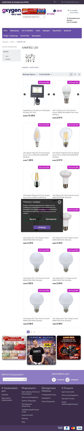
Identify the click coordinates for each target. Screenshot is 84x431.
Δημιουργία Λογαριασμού (7, 399)
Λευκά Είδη (24, 36)
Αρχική (5, 42)
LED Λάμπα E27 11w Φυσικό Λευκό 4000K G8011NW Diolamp (36, 279)
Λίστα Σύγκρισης (48, 401)
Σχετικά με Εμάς (68, 392)
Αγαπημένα (46, 398)
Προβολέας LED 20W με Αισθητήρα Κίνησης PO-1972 (36, 111)
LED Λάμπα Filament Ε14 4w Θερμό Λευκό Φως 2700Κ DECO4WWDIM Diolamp (36, 155)
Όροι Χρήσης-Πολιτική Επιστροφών (30, 393)
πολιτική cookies (39, 209)
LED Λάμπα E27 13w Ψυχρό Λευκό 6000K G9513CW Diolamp (65, 319)
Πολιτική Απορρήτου (30, 397)
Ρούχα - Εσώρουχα (11, 36)
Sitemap (25, 418)
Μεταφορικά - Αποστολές (27, 405)
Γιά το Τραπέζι (27, 31)
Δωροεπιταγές (27, 415)
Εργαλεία (67, 31)
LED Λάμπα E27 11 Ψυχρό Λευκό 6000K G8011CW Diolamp (64, 279)
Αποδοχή (42, 227)
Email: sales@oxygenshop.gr (70, 403)
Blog (23, 422)
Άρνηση (33, 219)
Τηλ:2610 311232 (68, 399)
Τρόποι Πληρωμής (29, 401)
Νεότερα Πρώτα (30, 74)
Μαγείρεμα (14, 31)
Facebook (58, 380)
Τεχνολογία (56, 31)
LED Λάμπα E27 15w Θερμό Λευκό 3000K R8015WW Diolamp (36, 239)
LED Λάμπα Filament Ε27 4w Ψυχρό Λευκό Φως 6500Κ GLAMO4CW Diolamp (36, 197)
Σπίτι (6, 31)
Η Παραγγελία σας (49, 395)
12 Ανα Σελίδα (45, 74)
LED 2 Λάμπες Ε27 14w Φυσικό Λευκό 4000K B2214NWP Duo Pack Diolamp (65, 112)
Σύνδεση (5, 395)
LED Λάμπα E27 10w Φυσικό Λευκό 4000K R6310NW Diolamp (65, 196)
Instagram (71, 380)
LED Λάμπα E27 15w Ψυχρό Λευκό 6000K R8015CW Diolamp (65, 239)
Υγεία (38, 31)
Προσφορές (36, 36)
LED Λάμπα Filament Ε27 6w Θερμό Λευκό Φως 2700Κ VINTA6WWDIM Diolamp (65, 155)
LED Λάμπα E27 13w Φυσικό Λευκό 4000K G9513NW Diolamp (36, 319)
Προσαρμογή (51, 219)
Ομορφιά (46, 31)
